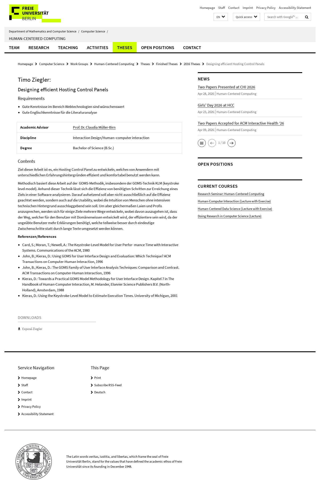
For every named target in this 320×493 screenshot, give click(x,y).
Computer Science (94, 31)
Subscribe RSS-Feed (108, 385)
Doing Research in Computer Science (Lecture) (230, 216)
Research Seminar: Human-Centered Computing (231, 194)
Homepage (207, 8)
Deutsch (99, 392)
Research (38, 47)
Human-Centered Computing (37, 38)
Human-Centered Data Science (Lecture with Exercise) (235, 209)
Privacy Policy (266, 8)
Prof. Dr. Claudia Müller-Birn (94, 127)
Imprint (248, 8)
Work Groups (79, 64)
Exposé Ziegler (32, 329)
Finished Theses (167, 64)
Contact (233, 8)
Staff (221, 8)
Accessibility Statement (295, 8)
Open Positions (157, 47)
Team (14, 47)
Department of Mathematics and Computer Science (44, 31)
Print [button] (97, 378)
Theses (124, 47)
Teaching (68, 47)
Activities (97, 47)
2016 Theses (192, 64)
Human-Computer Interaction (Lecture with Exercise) (234, 201)
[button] (221, 17)
